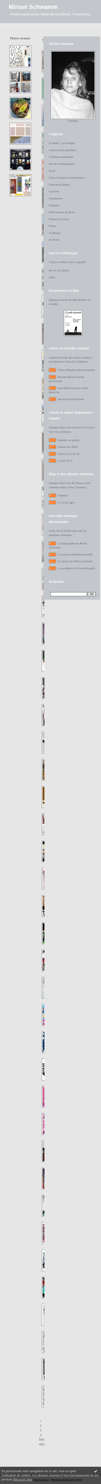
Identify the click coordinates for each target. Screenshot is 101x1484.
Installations (55, 198)
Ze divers (54, 239)
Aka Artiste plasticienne (70, 399)
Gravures (54, 191)
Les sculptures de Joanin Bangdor (76, 568)
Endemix (62, 495)
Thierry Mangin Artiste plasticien (76, 370)
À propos (73, 120)
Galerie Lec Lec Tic (68, 453)
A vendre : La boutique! (62, 143)
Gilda (52, 277)
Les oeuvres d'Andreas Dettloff (74, 554)
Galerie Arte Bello (67, 446)
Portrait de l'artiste (59, 219)
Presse (52, 225)
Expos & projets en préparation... (67, 177)
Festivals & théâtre (59, 184)
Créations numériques (61, 156)
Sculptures (55, 232)
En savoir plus (23, 1479)
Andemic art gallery (68, 440)
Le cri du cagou (66, 502)
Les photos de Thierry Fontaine (74, 561)
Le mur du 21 (64, 460)
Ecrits (52, 170)
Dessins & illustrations (61, 163)
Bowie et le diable (59, 270)
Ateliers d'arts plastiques (62, 150)
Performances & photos (62, 212)
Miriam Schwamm (33, 7)
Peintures (54, 205)
